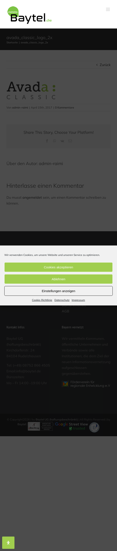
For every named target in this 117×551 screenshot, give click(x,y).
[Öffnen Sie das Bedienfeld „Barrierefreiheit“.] (8, 543)
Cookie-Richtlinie (42, 300)
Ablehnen (58, 279)
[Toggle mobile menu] (108, 9)
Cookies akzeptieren (58, 267)
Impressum (78, 300)
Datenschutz (62, 300)
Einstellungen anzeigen (58, 291)
